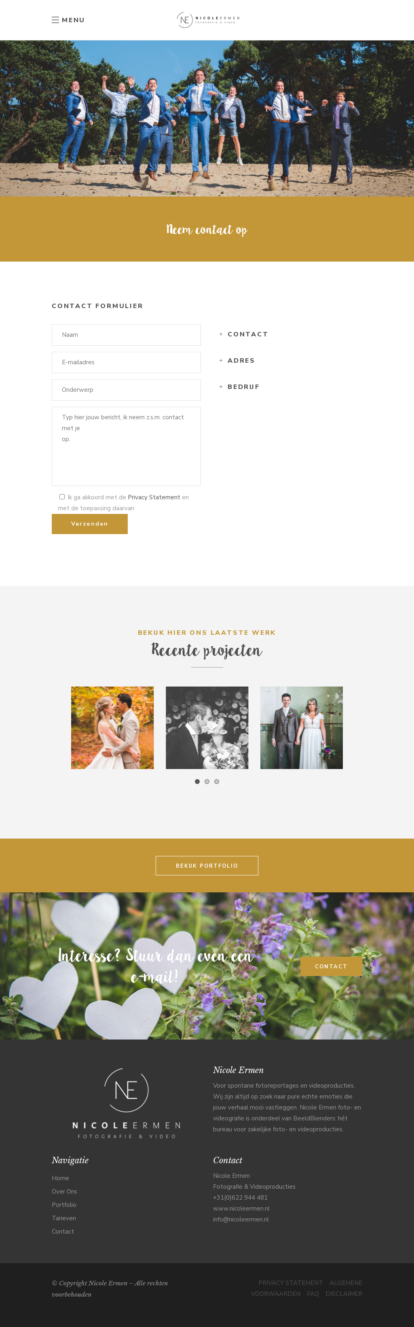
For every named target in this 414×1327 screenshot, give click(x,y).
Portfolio (64, 1205)
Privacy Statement (154, 497)
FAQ (313, 1294)
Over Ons (64, 1192)
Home (60, 1178)
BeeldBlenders (314, 1118)
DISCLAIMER (343, 1294)
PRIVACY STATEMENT (290, 1283)
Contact (63, 1232)
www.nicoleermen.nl (241, 1208)
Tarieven (64, 1218)
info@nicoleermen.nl (241, 1219)
